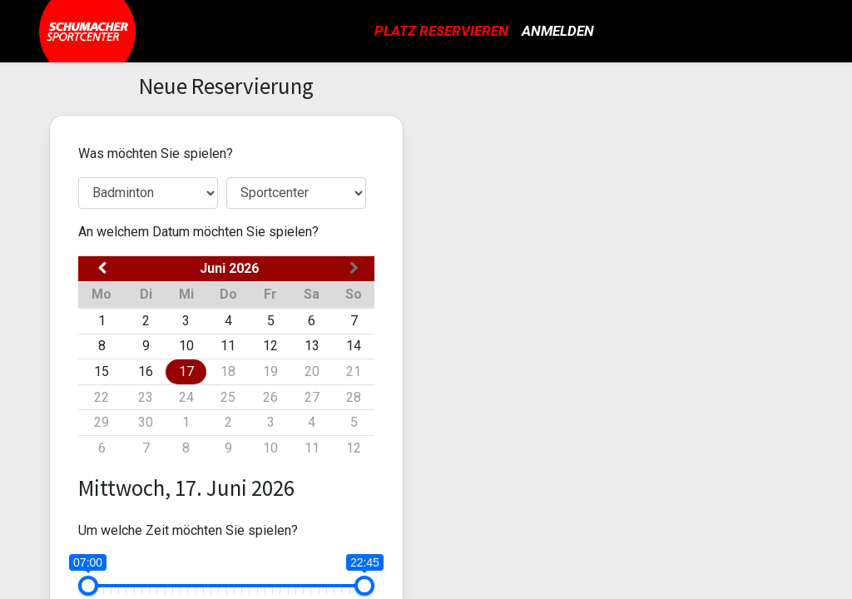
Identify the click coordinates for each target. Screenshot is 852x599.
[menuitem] (441, 31)
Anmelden (558, 30)
